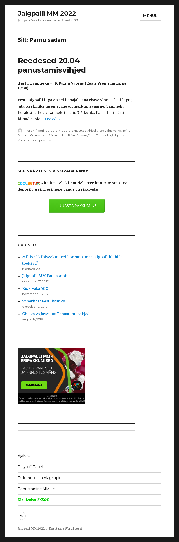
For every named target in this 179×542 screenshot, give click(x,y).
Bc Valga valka (110, 130)
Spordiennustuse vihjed (78, 130)
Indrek (29, 130)
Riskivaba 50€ (35, 288)
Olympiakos (39, 135)
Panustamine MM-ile (36, 489)
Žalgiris (117, 135)
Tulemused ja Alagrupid (40, 478)
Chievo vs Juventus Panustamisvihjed (56, 313)
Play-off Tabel (30, 467)
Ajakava (24, 456)
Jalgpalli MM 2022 (47, 13)
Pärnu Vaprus (77, 135)
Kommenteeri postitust (35, 140)
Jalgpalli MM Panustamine (46, 276)
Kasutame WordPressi (65, 528)
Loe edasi (53, 119)
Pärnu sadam (57, 135)
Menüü (150, 16)
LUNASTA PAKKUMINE (76, 205)
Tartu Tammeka (99, 135)
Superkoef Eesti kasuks (43, 301)
